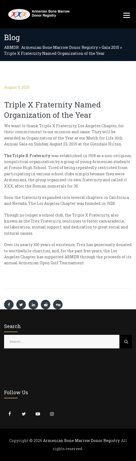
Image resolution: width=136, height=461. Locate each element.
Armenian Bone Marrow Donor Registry (81, 440)
